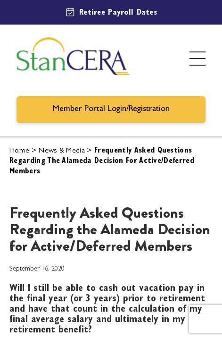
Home (19, 151)
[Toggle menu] (197, 58)
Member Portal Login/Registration (111, 109)
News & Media (62, 151)
